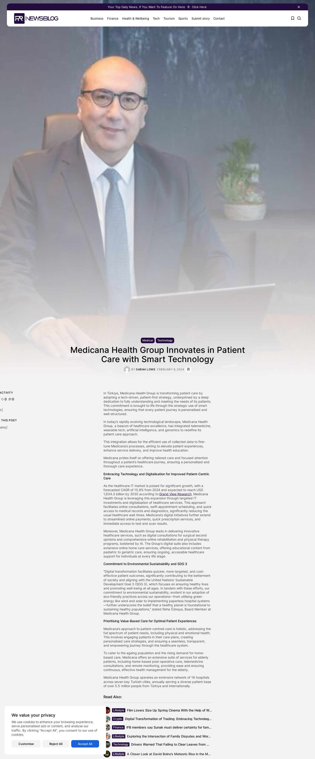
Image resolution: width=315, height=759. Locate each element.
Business (96, 18)
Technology (165, 340)
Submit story (200, 18)
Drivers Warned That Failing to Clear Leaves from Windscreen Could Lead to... (190, 745)
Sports (182, 18)
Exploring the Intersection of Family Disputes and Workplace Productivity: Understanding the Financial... (206, 737)
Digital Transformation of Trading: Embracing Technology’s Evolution (176, 719)
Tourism (168, 18)
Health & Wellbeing (134, 18)
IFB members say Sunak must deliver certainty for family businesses (178, 728)
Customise (26, 744)
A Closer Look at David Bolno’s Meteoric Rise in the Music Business (178, 755)
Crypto (117, 719)
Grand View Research (175, 494)
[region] (55, 730)
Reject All (55, 744)
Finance (112, 18)
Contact (218, 18)
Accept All (85, 744)
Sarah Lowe (145, 369)
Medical (147, 340)
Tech (155, 18)
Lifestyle (118, 711)
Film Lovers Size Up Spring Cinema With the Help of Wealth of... (175, 711)
